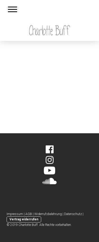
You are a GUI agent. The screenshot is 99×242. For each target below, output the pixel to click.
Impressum (15, 214)
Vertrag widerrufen (24, 219)
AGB (28, 214)
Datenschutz (73, 214)
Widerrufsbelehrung (48, 214)
